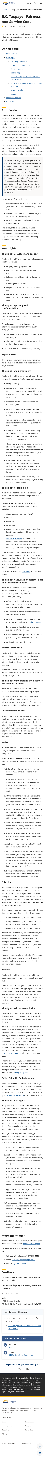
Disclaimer (6, 1430)
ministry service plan (31, 1243)
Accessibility (29, 1422)
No (27, 1369)
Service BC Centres (14, 539)
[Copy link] (39, 1452)
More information (13, 98)
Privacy (4, 1434)
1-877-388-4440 (15, 1347)
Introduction (11, 54)
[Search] (31, 3)
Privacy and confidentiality (22, 65)
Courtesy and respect (19, 61)
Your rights (10, 57)
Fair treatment (17, 69)
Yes (20, 1369)
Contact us (29, 1430)
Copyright (28, 1426)
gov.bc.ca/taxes (34, 622)
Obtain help (15, 73)
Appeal (13, 94)
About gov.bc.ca (7, 1426)
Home (4, 1422)
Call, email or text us (23, 1410)
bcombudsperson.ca (15, 1095)
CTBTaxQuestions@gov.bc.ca (23, 1260)
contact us (26, 571)
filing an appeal (21, 1072)
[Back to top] (39, 1446)
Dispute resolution (18, 90)
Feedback (10, 101)
